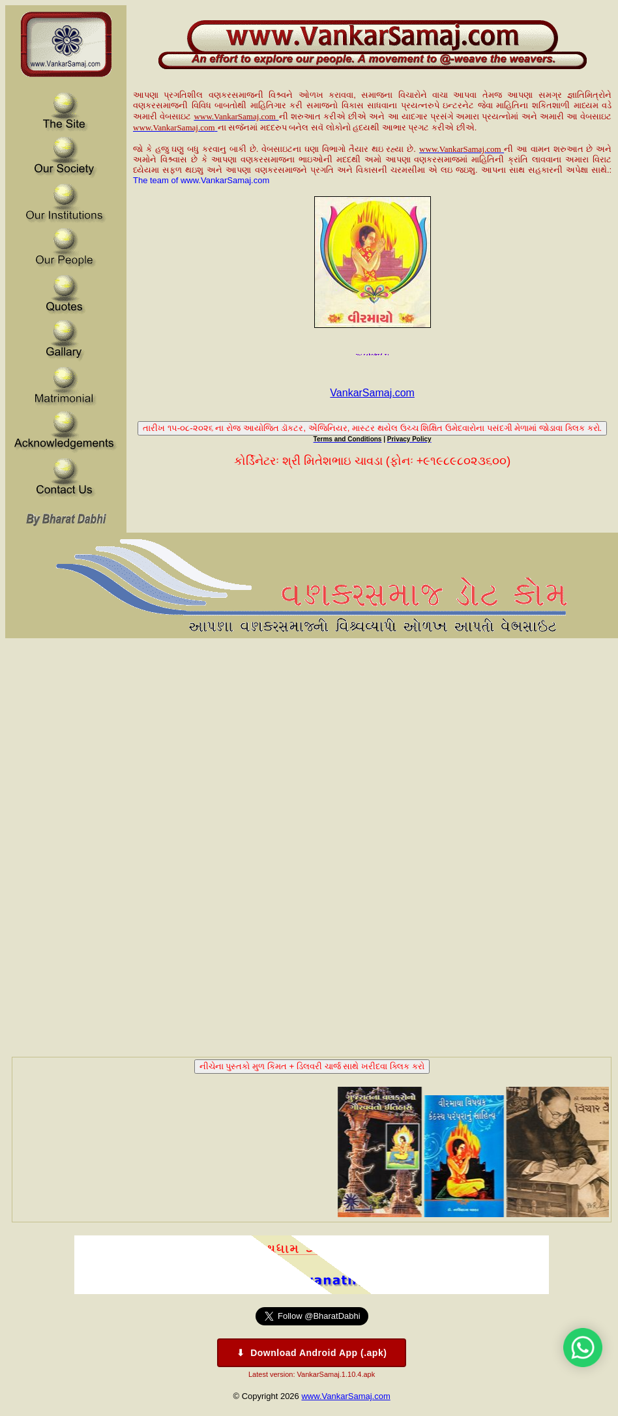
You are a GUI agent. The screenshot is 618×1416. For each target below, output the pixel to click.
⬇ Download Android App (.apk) (312, 1353)
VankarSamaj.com (372, 392)
